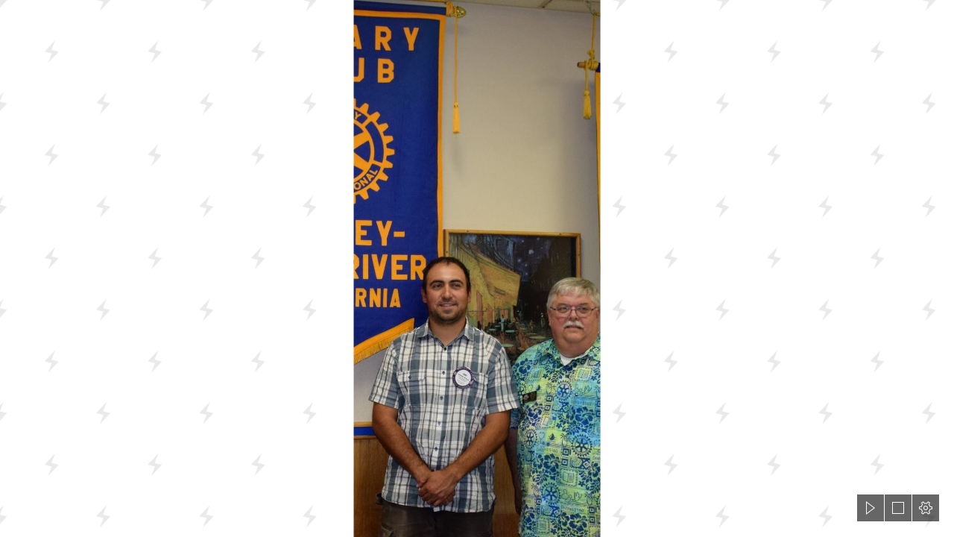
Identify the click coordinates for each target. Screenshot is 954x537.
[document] (477, 268)
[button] (870, 507)
